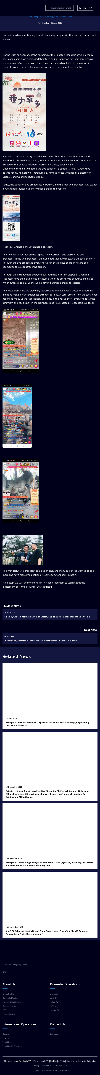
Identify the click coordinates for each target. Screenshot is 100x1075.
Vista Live (7, 1042)
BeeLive (6, 1034)
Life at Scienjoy (9, 1014)
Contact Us (54, 1034)
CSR (4, 1010)
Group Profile (8, 994)
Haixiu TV (54, 1002)
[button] (95, 7)
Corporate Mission (10, 998)
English (85, 7)
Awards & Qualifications (13, 1002)
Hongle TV (54, 1010)
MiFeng (53, 1006)
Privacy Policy (61, 1066)
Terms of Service (47, 1066)
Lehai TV (53, 998)
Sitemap (36, 1066)
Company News (9, 1006)
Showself (54, 994)
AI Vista (6, 1038)
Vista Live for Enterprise (12, 1046)
